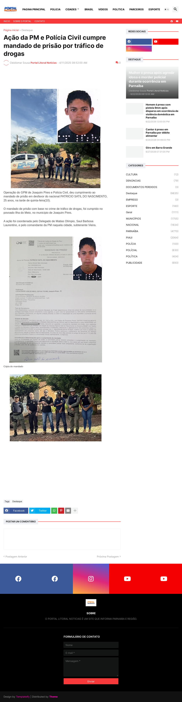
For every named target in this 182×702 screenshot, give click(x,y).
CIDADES (70, 9)
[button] (167, 9)
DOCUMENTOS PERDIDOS (152, 187)
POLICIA (55, 9)
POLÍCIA (152, 244)
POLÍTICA (152, 256)
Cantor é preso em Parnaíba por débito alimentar (158, 132)
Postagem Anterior (16, 556)
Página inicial (11, 30)
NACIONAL (152, 225)
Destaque (27, 30)
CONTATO (39, 21)
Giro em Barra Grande (159, 147)
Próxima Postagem (108, 556)
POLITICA (118, 9)
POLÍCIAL (152, 250)
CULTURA (152, 174)
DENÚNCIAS (152, 180)
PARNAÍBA (152, 231)
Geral (152, 212)
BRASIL (89, 9)
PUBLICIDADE (152, 263)
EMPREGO (152, 199)
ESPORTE (154, 9)
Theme (53, 696)
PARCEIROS (136, 9)
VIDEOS (103, 9)
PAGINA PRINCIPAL (33, 9)
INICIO (7, 21)
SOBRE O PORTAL (22, 21)
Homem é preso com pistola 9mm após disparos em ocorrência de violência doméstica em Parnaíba (162, 111)
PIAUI (152, 237)
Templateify (23, 696)
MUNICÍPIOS (152, 218)
